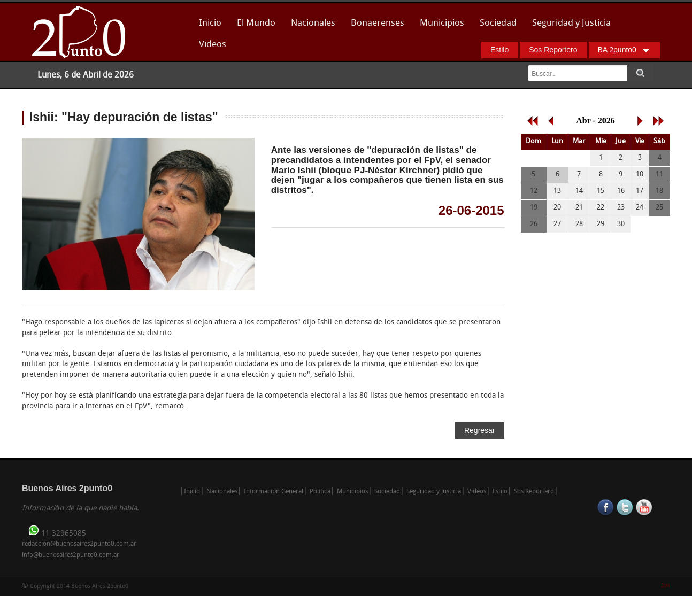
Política (320, 492)
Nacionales (313, 23)
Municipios (442, 23)
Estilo (499, 49)
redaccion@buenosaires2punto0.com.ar (79, 544)
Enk (665, 586)
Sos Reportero (553, 49)
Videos (212, 44)
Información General (273, 492)
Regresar (479, 430)
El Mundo (256, 23)
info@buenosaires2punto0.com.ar (70, 555)
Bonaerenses (374, 26)
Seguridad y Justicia (571, 23)
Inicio (210, 23)
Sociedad (498, 23)
